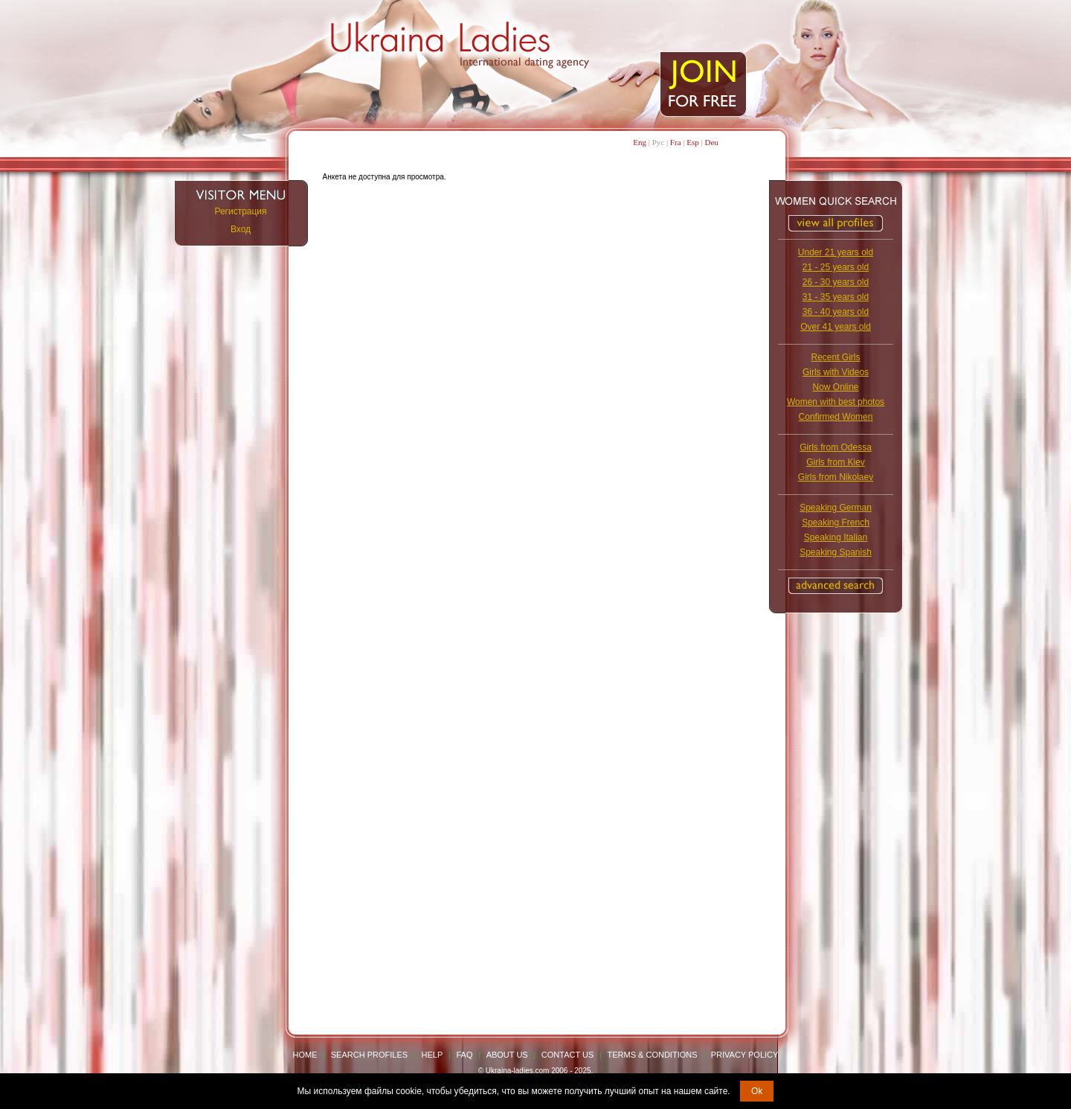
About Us (507, 1054)
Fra (675, 142)
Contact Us (567, 1054)
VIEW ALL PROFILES (835, 223)
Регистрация (240, 211)
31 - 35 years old (836, 297)
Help (432, 1054)
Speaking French (835, 522)
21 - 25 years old (836, 267)
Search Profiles (370, 1054)
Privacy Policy (745, 1054)
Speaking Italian (835, 537)
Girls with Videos (836, 372)
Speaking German (836, 507)
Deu (711, 142)
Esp (692, 142)
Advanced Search (835, 586)
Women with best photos (835, 402)
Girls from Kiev (835, 462)
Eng (639, 142)
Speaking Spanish (836, 552)
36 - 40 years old (836, 312)
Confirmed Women (836, 417)
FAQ (464, 1054)
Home (305, 1054)
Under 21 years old (835, 252)
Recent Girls (835, 357)
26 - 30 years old (836, 282)
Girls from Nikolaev (835, 477)
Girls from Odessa (836, 447)
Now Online (835, 387)
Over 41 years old (835, 327)
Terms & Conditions (653, 1054)
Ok (756, 1091)
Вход (241, 229)
